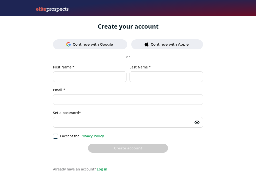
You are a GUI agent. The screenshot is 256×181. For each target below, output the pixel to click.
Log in (102, 169)
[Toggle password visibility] (197, 122)
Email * (59, 89)
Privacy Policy (92, 136)
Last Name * (140, 67)
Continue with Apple (166, 44)
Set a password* (67, 112)
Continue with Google (89, 44)
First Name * (63, 67)
